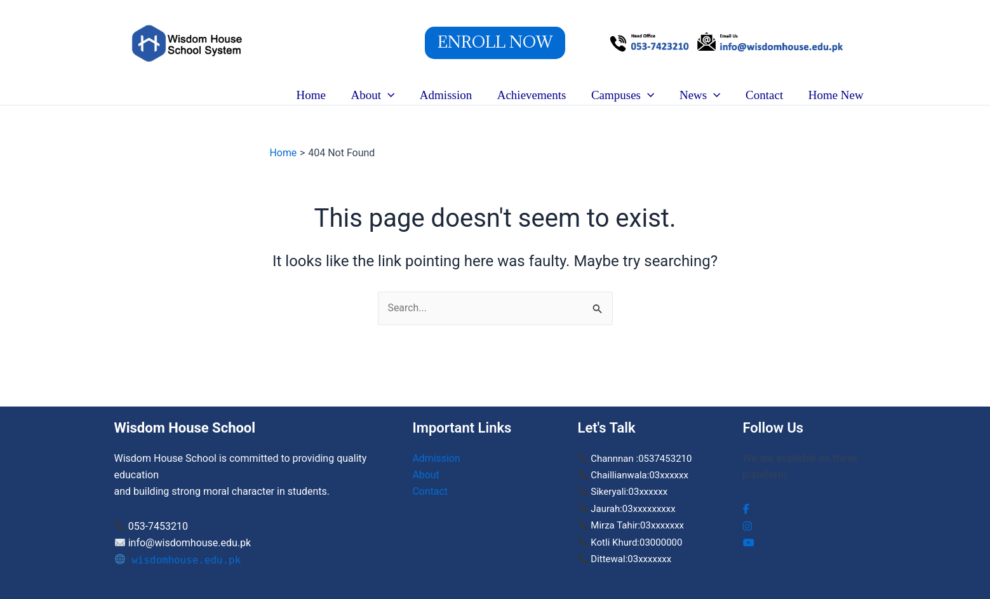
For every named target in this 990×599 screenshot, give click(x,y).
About (426, 475)
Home (318, 95)
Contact (765, 95)
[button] (495, 43)
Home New (836, 95)
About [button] (379, 95)
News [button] (702, 95)
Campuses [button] (626, 95)
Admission (451, 95)
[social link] (746, 509)
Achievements (535, 95)
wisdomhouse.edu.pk (178, 560)
